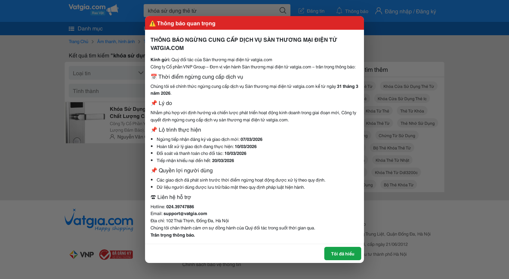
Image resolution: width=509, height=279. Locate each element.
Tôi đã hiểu (342, 253)
